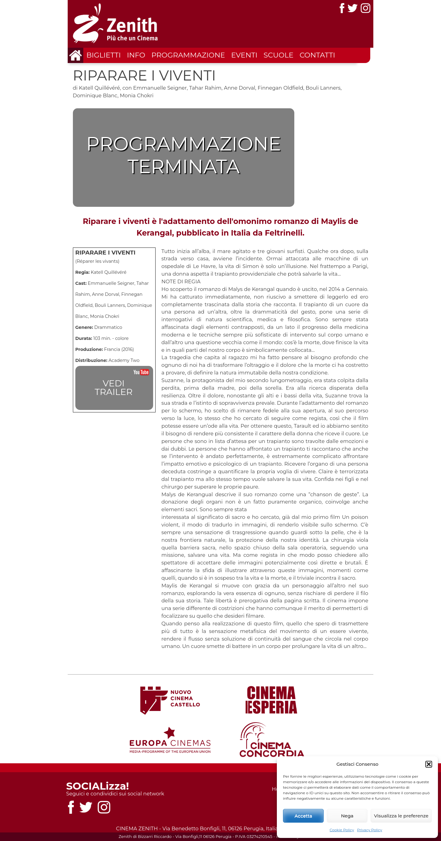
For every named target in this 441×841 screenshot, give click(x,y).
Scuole (279, 55)
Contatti (317, 55)
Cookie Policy (342, 830)
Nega (347, 816)
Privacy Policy (369, 830)
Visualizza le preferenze (401, 816)
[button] (429, 764)
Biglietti (103, 55)
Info (136, 55)
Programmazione (188, 55)
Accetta (303, 816)
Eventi (244, 55)
